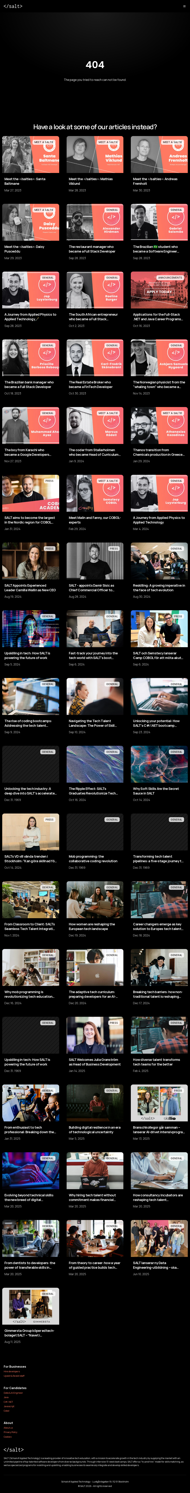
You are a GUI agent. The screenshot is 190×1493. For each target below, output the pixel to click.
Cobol (6, 1410)
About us (8, 1427)
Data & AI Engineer (13, 1392)
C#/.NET (8, 1401)
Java (6, 1397)
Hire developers (12, 1371)
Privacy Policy (10, 1432)
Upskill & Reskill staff (14, 1375)
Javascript (9, 1406)
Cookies (8, 1436)
